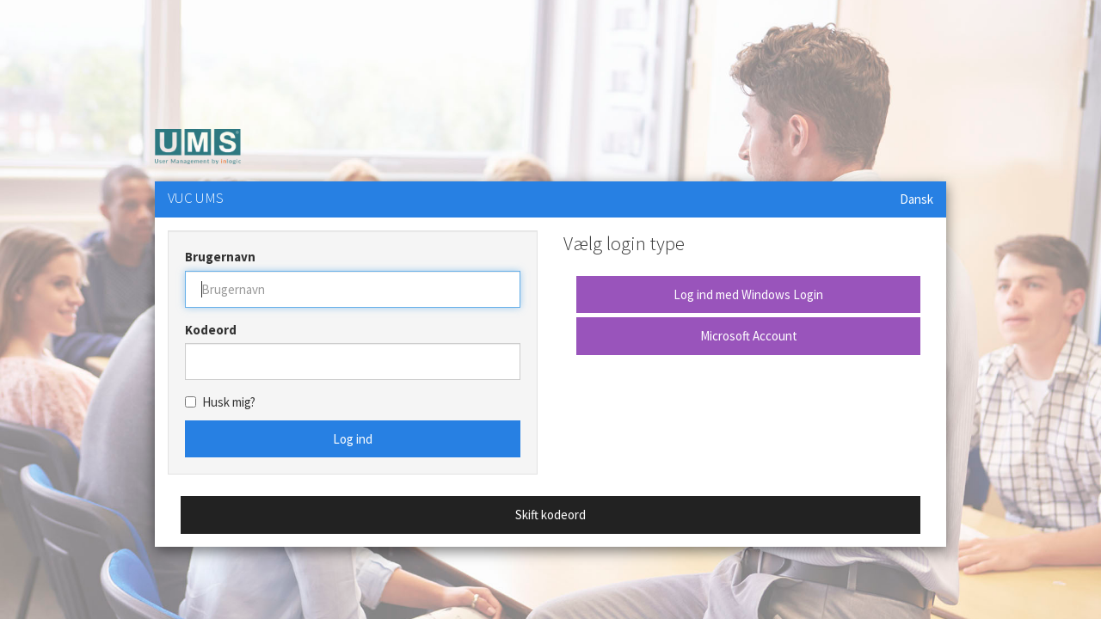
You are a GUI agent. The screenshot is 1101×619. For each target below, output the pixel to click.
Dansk (916, 199)
